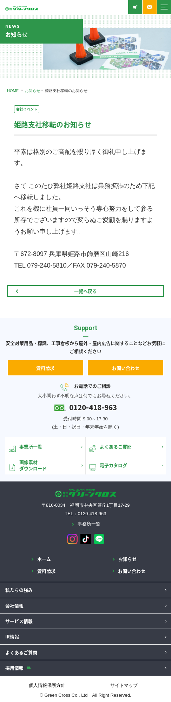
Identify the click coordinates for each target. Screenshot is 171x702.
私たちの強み (19, 589)
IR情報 (12, 636)
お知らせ (32, 90)
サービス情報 (19, 621)
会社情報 (14, 605)
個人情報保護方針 (47, 685)
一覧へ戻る (85, 291)
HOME (13, 90)
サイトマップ (124, 685)
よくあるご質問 (21, 652)
